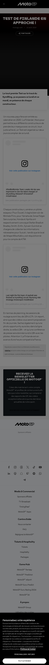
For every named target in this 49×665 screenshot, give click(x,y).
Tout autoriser (24, 661)
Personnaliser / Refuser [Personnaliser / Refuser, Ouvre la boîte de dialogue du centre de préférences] (24, 654)
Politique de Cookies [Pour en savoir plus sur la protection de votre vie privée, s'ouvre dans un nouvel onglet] (28, 649)
